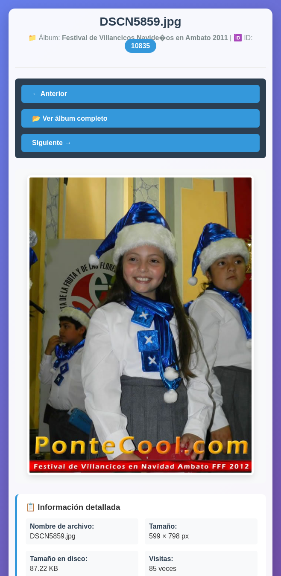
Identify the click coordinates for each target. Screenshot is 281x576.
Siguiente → (51, 142)
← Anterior (49, 93)
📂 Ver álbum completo (69, 118)
